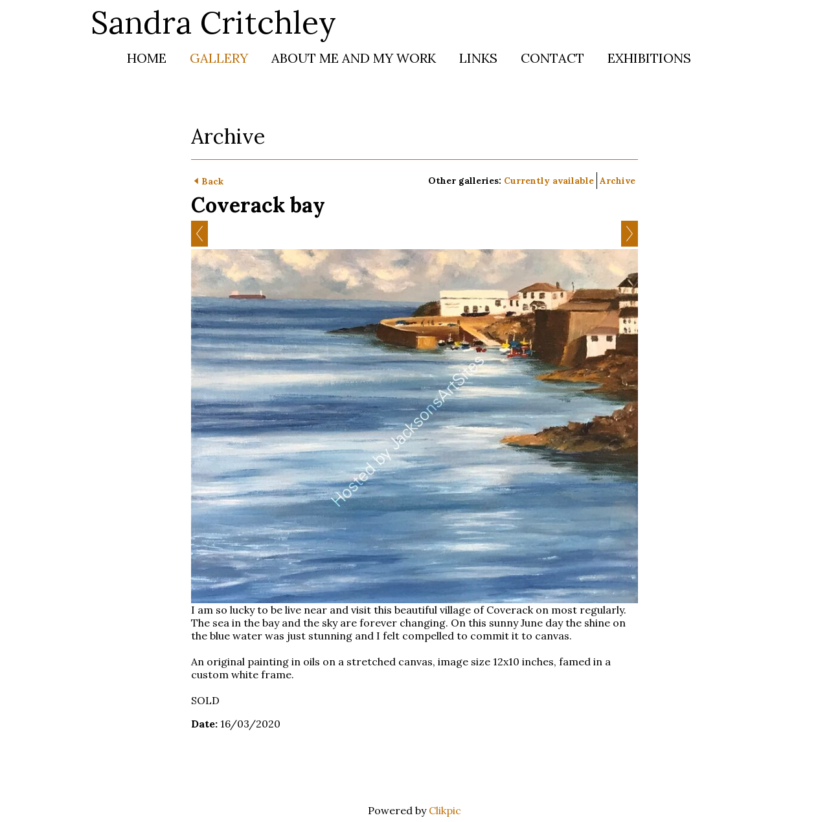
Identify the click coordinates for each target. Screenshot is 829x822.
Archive (617, 180)
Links (478, 58)
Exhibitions (649, 58)
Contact (552, 58)
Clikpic (445, 810)
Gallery (219, 58)
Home (146, 58)
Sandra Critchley (213, 22)
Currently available (549, 180)
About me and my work (353, 58)
